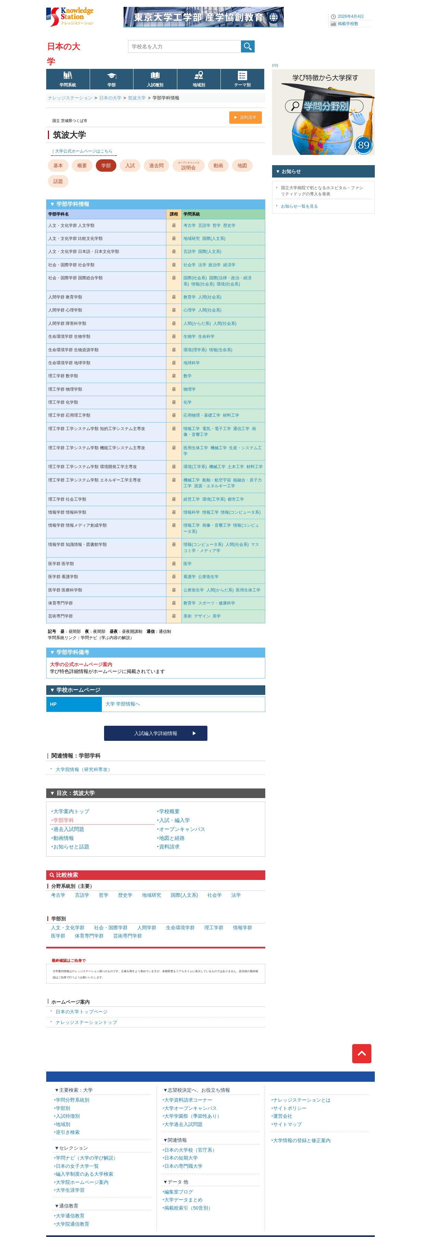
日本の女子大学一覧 (77, 1166)
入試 (130, 165)
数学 (187, 375)
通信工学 (241, 428)
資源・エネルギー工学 (214, 485)
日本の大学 (110, 97)
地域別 (199, 85)
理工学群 (214, 927)
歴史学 (229, 225)
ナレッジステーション (70, 97)
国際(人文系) (214, 238)
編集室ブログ (178, 1192)
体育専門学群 (89, 936)
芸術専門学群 (127, 936)
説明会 (189, 165)
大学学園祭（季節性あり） (193, 1116)
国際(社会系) (195, 277)
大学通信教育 (70, 1215)
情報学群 (242, 927)
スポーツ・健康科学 (216, 603)
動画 (218, 165)
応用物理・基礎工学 (201, 415)
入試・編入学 (174, 820)
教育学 (189, 297)
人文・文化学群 (68, 927)
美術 (187, 616)
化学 (187, 402)
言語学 (204, 225)
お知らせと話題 (71, 846)
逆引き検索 (68, 1132)
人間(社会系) (209, 297)
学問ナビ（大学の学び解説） (87, 1158)
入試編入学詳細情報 (155, 733)
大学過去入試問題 (183, 1124)
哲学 (217, 225)
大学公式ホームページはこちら (84, 151)
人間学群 (146, 927)
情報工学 (191, 428)
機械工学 (218, 447)
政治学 (214, 264)
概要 (82, 165)
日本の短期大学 (181, 1158)
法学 (202, 264)
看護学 (189, 576)
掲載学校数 (348, 23)
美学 (217, 616)
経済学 (229, 264)
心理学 (189, 310)
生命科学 (206, 336)
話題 (58, 181)
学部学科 (63, 820)
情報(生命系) (220, 349)
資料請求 (248, 117)
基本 (58, 165)
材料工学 (231, 415)
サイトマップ (287, 1124)
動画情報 (63, 838)
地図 (242, 165)
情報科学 (191, 512)
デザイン (202, 616)
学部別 (63, 1108)
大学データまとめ (183, 1199)
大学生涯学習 (70, 1190)
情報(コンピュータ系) (240, 512)
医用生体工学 (195, 447)
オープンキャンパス (182, 829)
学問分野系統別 (72, 1100)
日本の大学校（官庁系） (190, 1150)
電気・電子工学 (216, 428)
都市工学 (236, 499)
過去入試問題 (68, 829)
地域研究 (191, 238)
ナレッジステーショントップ (86, 1022)
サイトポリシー (290, 1108)
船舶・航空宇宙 (216, 480)
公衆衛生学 (208, 576)
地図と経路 (172, 838)
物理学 (189, 389)
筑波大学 (137, 97)
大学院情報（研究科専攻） (84, 769)
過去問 (156, 165)
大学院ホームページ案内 (82, 1182)
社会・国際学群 (111, 927)
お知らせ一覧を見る (299, 206)
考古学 (189, 225)
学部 (111, 85)
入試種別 (155, 85)
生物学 (189, 336)
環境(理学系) (195, 349)
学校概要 (169, 811)
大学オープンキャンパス (190, 1108)
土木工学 (236, 466)
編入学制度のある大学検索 (84, 1174)
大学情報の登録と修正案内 (302, 1140)
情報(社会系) (203, 284)
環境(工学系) (195, 466)
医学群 (58, 936)
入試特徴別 (68, 1116)
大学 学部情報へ (122, 704)
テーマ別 (242, 85)
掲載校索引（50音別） (188, 1208)
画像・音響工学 (216, 525)
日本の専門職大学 (183, 1166)
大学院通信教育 (72, 1224)
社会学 (189, 264)
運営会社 (282, 1116)
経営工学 (191, 499)
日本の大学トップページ (82, 1011)
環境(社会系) (228, 284)
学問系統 (68, 85)
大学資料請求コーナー (188, 1100)
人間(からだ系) (197, 323)
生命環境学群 (180, 927)
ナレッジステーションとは (302, 1100)
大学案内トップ (71, 811)
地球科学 (191, 362)
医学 (187, 563)
